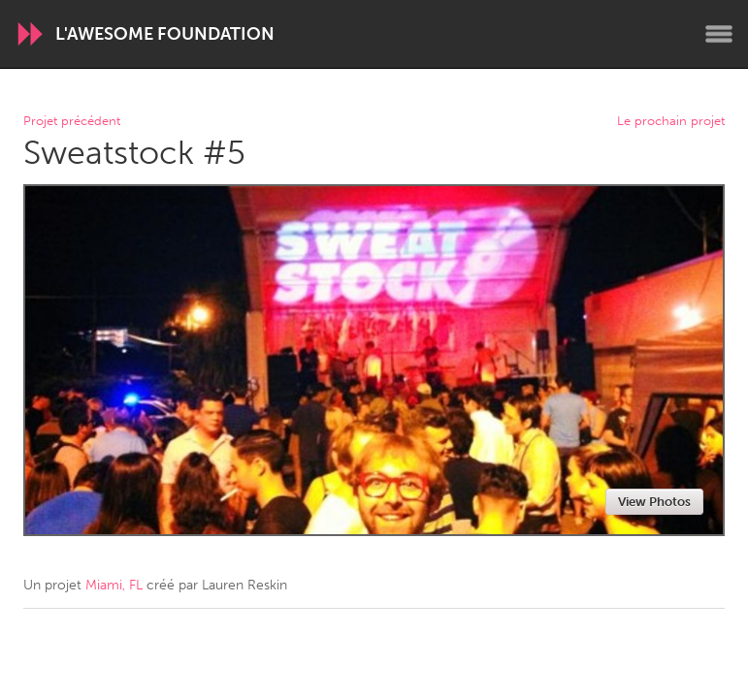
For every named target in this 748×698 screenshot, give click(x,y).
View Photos (654, 501)
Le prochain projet (671, 121)
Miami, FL (114, 585)
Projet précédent (71, 121)
